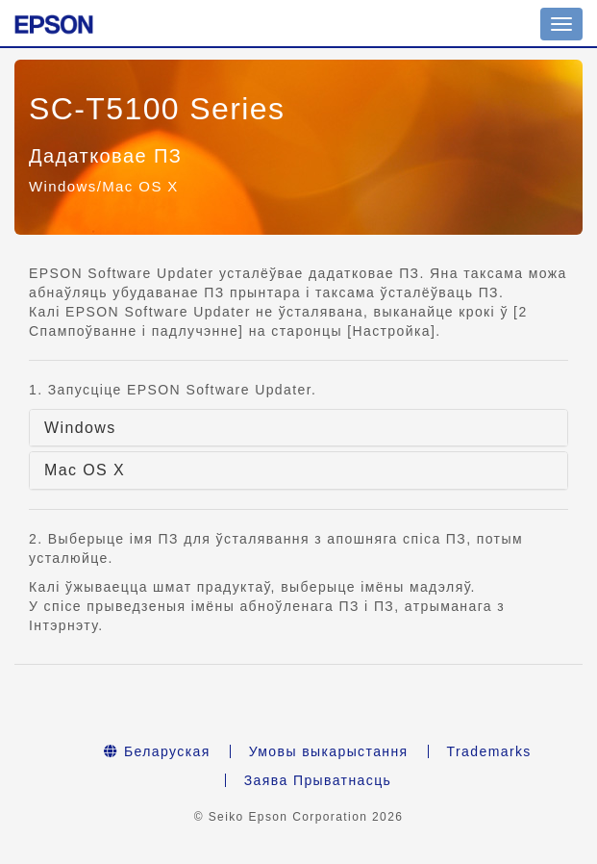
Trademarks (489, 751)
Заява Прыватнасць (318, 780)
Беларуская (157, 751)
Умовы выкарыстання (329, 751)
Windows (80, 427)
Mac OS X (84, 470)
